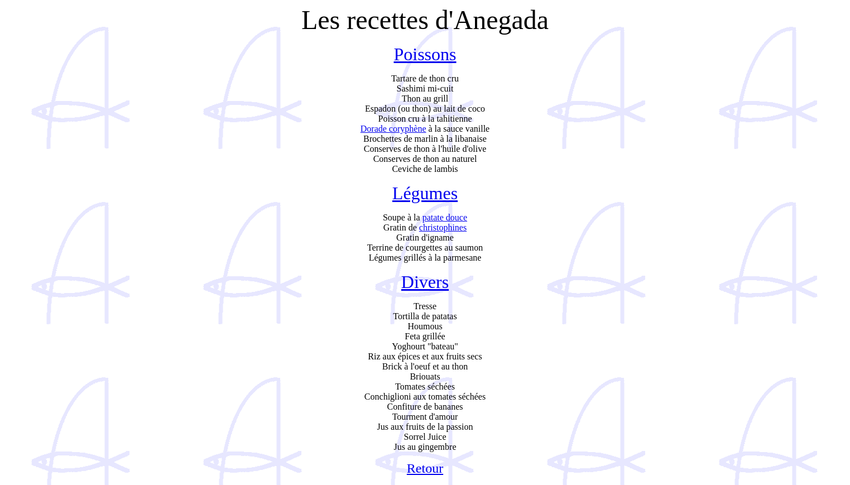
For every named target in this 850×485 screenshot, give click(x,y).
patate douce (444, 217)
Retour (425, 468)
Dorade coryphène (393, 128)
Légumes (425, 193)
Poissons (424, 54)
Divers (425, 282)
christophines (443, 227)
